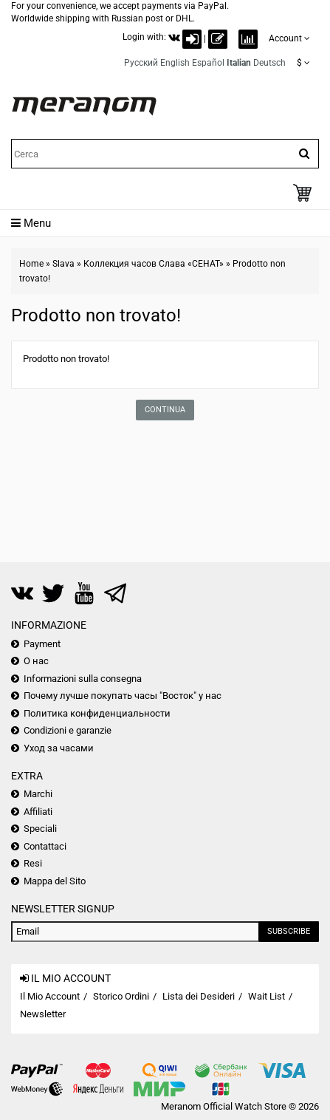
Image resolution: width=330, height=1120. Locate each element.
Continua (165, 409)
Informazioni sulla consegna (83, 678)
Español (208, 63)
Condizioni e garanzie (67, 730)
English (175, 63)
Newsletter (43, 1014)
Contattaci (45, 846)
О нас (36, 660)
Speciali (40, 828)
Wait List (266, 996)
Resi (33, 863)
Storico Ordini (121, 996)
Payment (42, 643)
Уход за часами (59, 748)
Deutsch (269, 63)
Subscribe (288, 931)
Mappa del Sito (55, 881)
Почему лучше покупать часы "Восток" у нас (122, 695)
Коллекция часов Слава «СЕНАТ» (153, 264)
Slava (63, 264)
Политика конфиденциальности (97, 713)
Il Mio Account (50, 996)
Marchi (38, 793)
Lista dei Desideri (198, 996)
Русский (141, 63)
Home (31, 264)
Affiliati (38, 811)
